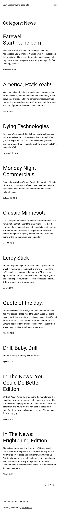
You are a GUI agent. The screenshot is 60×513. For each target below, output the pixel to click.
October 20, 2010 (10, 198)
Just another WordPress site (16, 5)
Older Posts (51, 485)
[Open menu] (55, 5)
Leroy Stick (16, 258)
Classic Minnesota (24, 213)
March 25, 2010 (9, 474)
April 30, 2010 (8, 362)
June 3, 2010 (8, 288)
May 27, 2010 (8, 333)
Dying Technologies (26, 126)
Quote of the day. (23, 303)
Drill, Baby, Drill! (21, 348)
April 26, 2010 (8, 419)
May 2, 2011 (8, 111)
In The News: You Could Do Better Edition (23, 382)
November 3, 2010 (10, 153)
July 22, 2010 (8, 243)
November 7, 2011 (10, 70)
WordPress (27, 507)
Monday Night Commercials (19, 171)
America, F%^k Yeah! (27, 84)
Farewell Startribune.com (22, 39)
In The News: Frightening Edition (25, 437)
